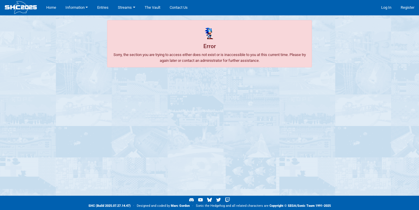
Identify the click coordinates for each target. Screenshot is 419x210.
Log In (386, 7)
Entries (103, 7)
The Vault (152, 7)
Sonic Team (306, 206)
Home (51, 7)
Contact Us (179, 7)
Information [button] (75, 7)
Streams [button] (125, 7)
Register (407, 7)
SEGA (292, 206)
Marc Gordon (180, 206)
